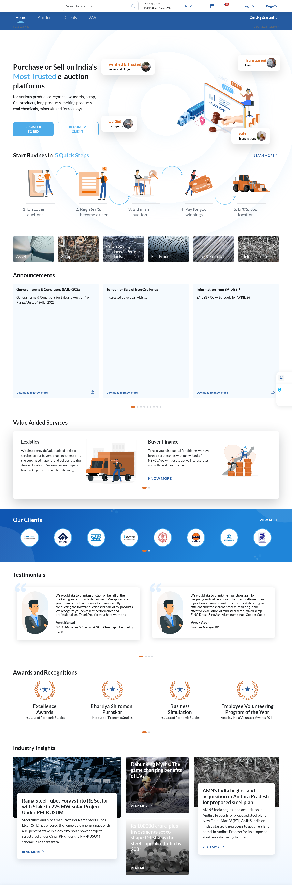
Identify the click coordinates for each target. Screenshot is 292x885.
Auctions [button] (45, 21)
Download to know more (32, 395)
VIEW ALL (269, 523)
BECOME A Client (77, 132)
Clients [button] (71, 21)
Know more (162, 482)
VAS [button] (92, 21)
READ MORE (33, 855)
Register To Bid (33, 132)
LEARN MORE (266, 159)
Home (20, 20)
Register (272, 8)
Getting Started (264, 21)
